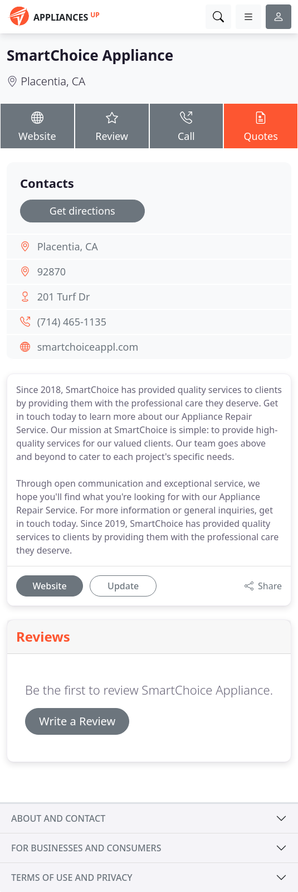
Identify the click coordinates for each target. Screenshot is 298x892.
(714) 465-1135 (71, 321)
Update (123, 586)
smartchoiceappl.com (88, 346)
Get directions (82, 210)
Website (37, 125)
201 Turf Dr (63, 296)
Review (112, 125)
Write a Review (77, 721)
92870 (51, 271)
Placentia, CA (53, 81)
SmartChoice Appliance (90, 55)
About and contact (58, 818)
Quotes (261, 125)
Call (186, 125)
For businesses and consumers (86, 848)
